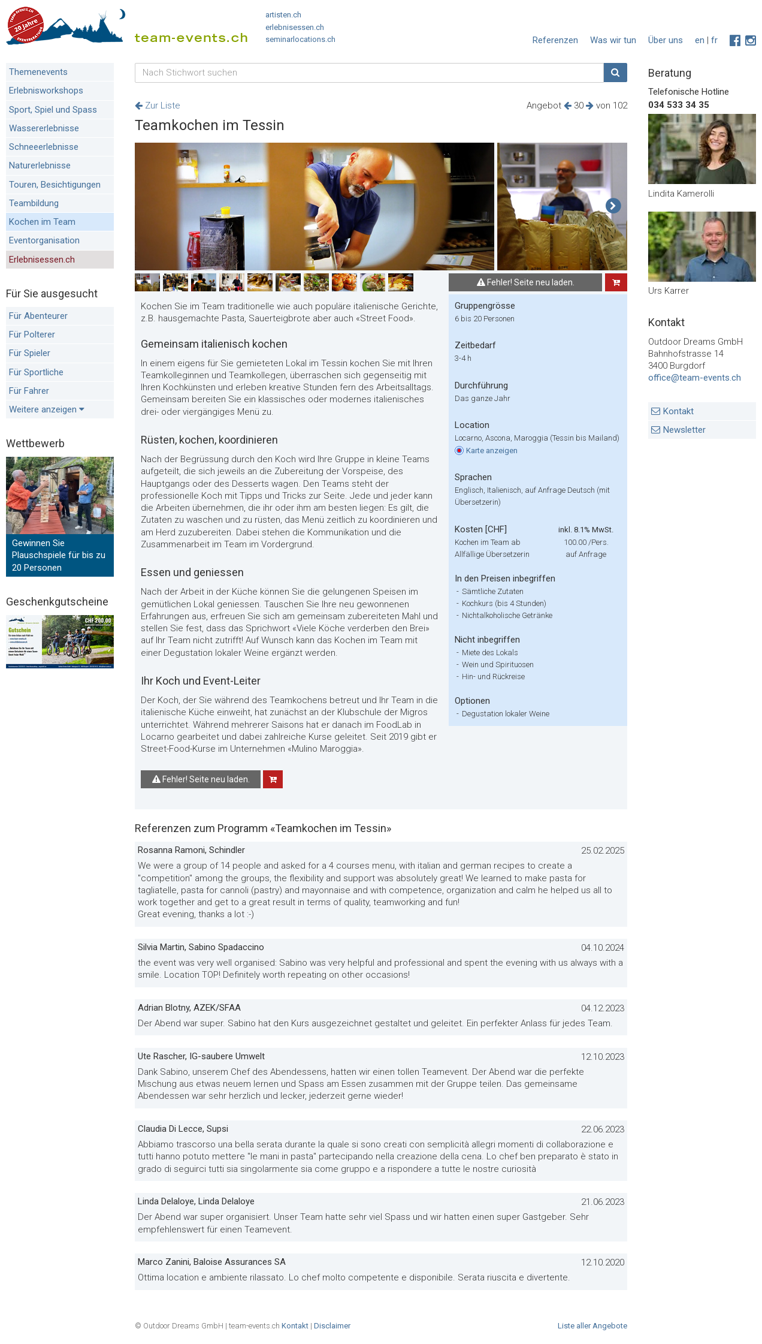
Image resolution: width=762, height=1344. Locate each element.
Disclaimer (332, 1325)
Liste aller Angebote (592, 1325)
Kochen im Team (42, 221)
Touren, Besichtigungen (55, 184)
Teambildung (34, 203)
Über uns (665, 40)
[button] (613, 206)
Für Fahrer (29, 390)
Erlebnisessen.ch (42, 259)
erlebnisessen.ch (294, 27)
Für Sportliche (36, 372)
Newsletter (684, 429)
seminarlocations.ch (300, 39)
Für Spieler (29, 353)
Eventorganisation (44, 240)
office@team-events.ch (694, 377)
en (699, 40)
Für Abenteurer (38, 316)
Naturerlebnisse (40, 165)
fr (714, 40)
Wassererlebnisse (44, 128)
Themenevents (38, 72)
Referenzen (555, 40)
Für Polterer (32, 334)
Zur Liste (157, 105)
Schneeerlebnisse (43, 146)
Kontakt (678, 411)
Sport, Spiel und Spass (53, 109)
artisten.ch (283, 14)
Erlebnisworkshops (46, 90)
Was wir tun (613, 40)
